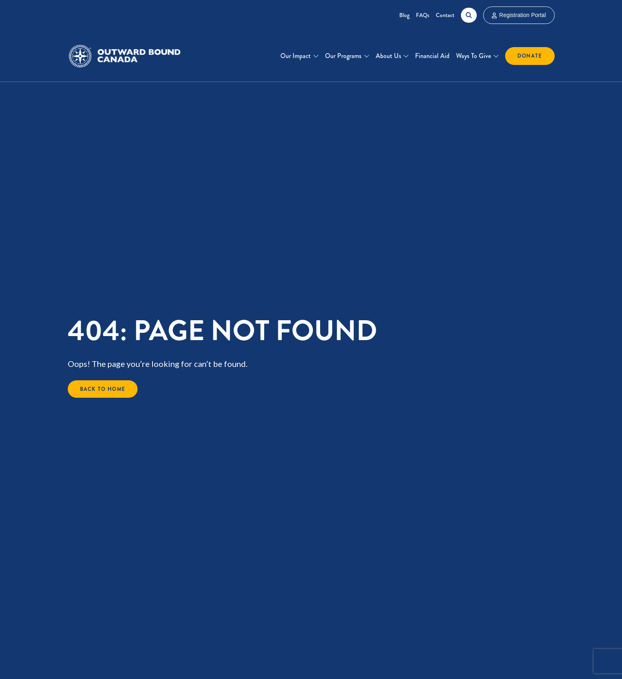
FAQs (422, 15)
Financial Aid (432, 55)
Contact (445, 15)
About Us (388, 55)
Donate (529, 56)
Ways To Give (473, 55)
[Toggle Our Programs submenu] (366, 56)
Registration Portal (519, 15)
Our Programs (343, 55)
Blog (404, 15)
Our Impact (295, 55)
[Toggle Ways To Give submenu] (496, 56)
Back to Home (103, 389)
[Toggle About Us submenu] (406, 56)
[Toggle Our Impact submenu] (316, 56)
